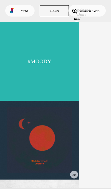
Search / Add (85, 11)
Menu (25, 11)
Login (54, 10)
